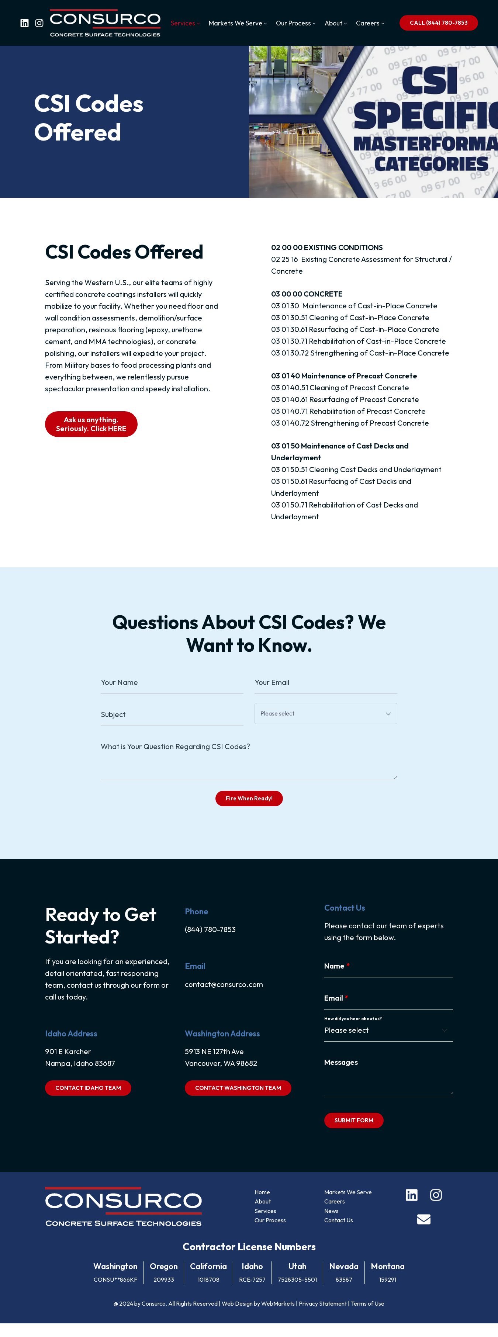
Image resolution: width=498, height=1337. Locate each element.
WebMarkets (278, 1317)
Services (265, 1224)
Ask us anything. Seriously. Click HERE (90, 431)
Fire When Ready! (249, 808)
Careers (335, 1215)
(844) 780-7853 (209, 941)
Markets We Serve (348, 1205)
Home (262, 1205)
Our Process (270, 1233)
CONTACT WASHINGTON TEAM (238, 1100)
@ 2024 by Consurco (140, 1317)
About (263, 1215)
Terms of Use (367, 1317)
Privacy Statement (323, 1317)
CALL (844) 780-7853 (439, 22)
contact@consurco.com (223, 996)
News (332, 1224)
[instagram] (39, 23)
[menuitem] (185, 23)
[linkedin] (24, 23)
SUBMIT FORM (354, 1132)
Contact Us (339, 1233)
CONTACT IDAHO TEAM (87, 1100)
